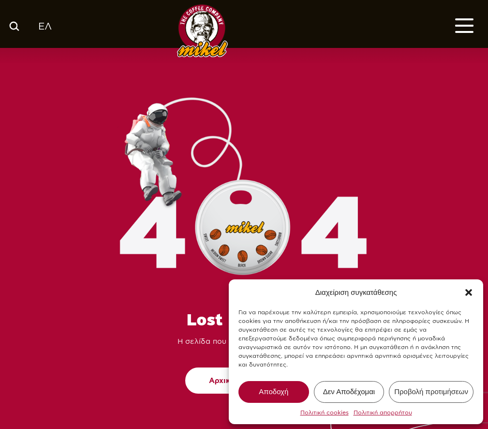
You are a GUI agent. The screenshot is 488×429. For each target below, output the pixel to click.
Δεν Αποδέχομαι (349, 391)
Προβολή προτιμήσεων (431, 391)
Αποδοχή (273, 391)
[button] (468, 292)
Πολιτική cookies (324, 412)
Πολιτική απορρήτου (383, 412)
